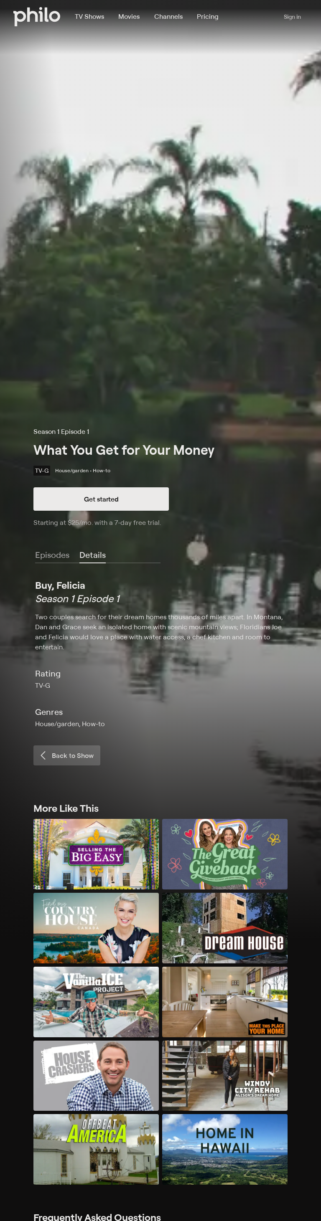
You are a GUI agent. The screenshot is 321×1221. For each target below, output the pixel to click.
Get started (101, 499)
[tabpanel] (160, 653)
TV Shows (89, 16)
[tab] (92, 555)
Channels (168, 16)
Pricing (208, 16)
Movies (129, 16)
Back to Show (66, 755)
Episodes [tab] (52, 555)
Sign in (292, 16)
